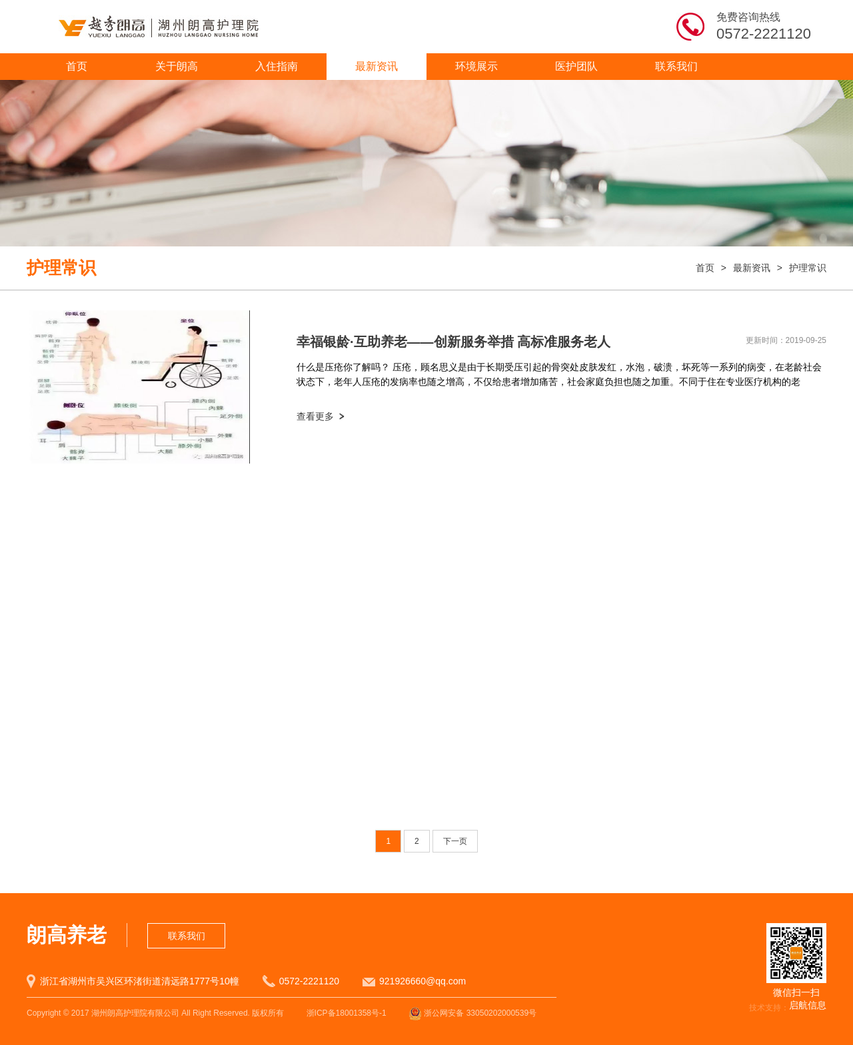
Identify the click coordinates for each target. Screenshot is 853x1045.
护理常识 (807, 267)
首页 (76, 66)
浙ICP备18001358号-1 (347, 1013)
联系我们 (676, 66)
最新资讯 (376, 66)
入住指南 (276, 66)
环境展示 (476, 66)
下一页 (455, 841)
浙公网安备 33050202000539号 (472, 1013)
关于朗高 (176, 66)
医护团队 (576, 66)
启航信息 (807, 1005)
